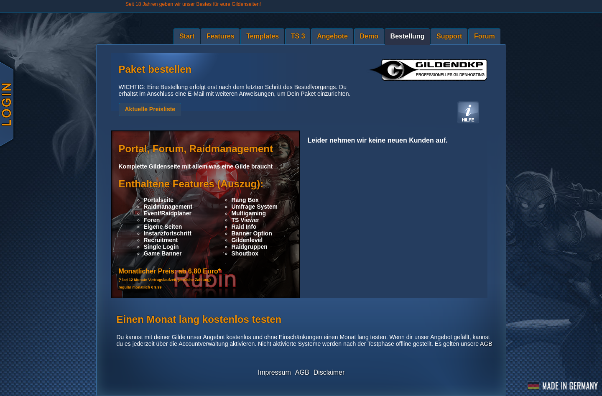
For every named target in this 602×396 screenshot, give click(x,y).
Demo (369, 36)
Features (221, 36)
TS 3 (298, 36)
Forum (484, 36)
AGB (486, 343)
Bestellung (407, 36)
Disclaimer (329, 372)
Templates (262, 36)
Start (186, 36)
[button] (150, 109)
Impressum (274, 372)
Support (449, 36)
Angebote (332, 36)
